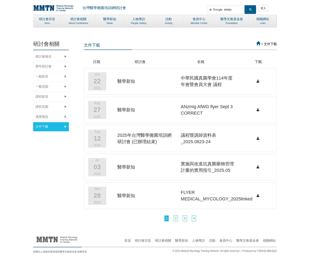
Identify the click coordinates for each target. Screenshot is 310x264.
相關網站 (262, 21)
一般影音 (51, 76)
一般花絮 (51, 86)
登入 (263, 8)
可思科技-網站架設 (267, 251)
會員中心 (199, 21)
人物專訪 (138, 21)
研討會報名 (51, 56)
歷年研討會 (51, 66)
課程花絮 (51, 106)
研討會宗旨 (47, 21)
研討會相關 (78, 21)
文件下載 (51, 126)
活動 (168, 21)
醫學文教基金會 (232, 21)
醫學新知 (110, 21)
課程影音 (51, 96)
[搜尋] (226, 9)
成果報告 (51, 116)
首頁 (127, 240)
